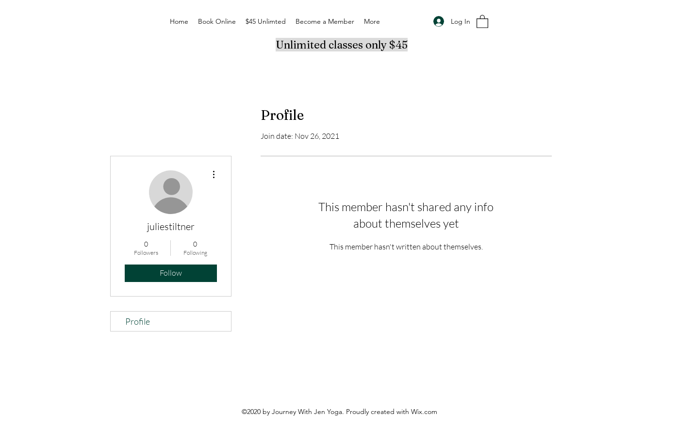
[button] (482, 21)
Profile (137, 321)
